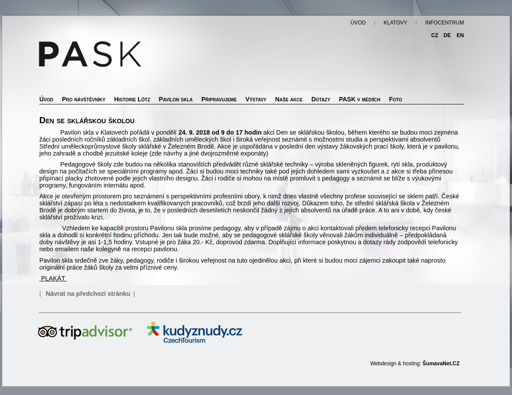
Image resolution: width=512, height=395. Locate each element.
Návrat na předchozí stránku (88, 293)
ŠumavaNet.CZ (441, 363)
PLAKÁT (53, 278)
